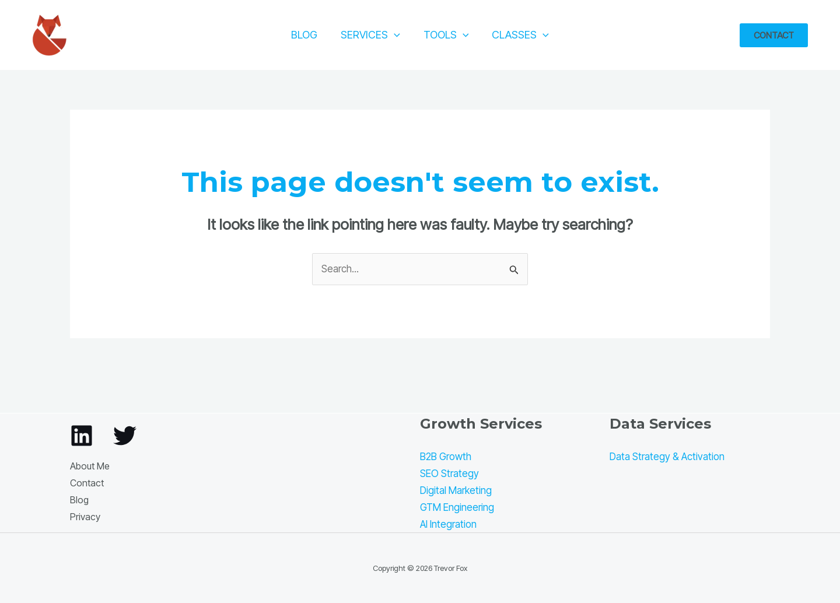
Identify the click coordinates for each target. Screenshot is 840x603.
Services (370, 35)
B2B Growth (445, 456)
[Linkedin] (81, 435)
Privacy (85, 517)
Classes (520, 35)
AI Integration (448, 524)
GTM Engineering (457, 507)
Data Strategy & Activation (667, 456)
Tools (446, 35)
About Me (90, 466)
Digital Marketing (456, 490)
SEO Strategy (449, 473)
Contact (87, 483)
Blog (304, 35)
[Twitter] (124, 435)
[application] (394, 35)
